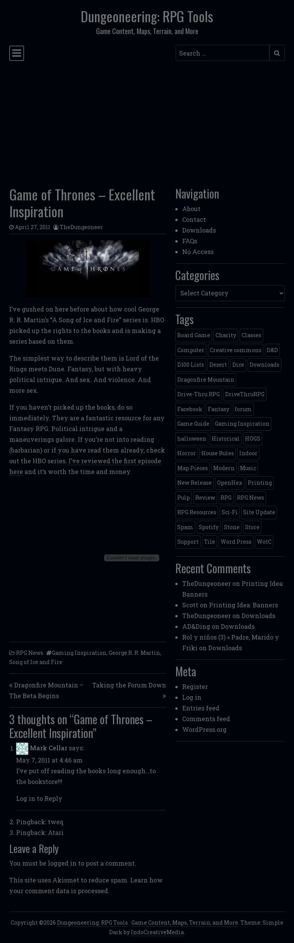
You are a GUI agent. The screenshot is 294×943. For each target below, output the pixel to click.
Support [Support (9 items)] (188, 541)
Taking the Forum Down (129, 685)
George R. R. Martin (134, 652)
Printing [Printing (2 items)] (260, 482)
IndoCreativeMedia (157, 932)
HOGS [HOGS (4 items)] (252, 438)
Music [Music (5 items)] (248, 468)
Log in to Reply (39, 798)
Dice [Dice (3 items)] (238, 364)
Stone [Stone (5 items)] (232, 527)
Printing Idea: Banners (243, 605)
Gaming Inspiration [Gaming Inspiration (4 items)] (242, 423)
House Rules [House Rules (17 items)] (217, 453)
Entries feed (200, 708)
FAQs (189, 241)
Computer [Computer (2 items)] (190, 350)
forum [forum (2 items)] (243, 409)
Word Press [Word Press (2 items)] (236, 541)
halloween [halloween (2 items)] (191, 438)
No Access (198, 252)
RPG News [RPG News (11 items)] (250, 497)
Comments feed (206, 719)
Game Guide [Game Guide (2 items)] (193, 423)
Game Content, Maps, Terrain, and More (184, 922)
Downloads (199, 230)
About (191, 209)
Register (195, 686)
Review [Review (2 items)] (205, 497)
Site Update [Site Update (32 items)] (259, 512)
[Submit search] (277, 53)
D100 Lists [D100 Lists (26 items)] (190, 364)
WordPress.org (204, 729)
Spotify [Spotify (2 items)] (209, 527)
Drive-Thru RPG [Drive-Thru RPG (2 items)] (198, 394)
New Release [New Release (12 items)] (194, 482)
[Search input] (223, 53)
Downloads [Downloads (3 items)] (264, 364)
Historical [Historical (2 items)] (226, 438)
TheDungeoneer (81, 227)
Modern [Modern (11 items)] (224, 468)
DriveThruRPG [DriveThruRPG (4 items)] (245, 394)
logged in (62, 863)
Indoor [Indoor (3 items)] (248, 453)
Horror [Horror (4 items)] (186, 453)
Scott (190, 605)
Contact (194, 219)
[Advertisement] (147, 121)
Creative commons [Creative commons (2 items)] (235, 350)
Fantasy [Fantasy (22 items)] (218, 409)
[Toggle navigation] (16, 53)
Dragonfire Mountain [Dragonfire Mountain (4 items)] (205, 379)
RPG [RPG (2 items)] (226, 497)
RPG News (29, 652)
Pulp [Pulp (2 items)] (183, 497)
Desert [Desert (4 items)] (218, 364)
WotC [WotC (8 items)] (264, 541)
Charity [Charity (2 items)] (226, 335)
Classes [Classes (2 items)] (251, 335)
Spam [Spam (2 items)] (185, 527)
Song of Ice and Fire (35, 662)
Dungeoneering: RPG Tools (147, 16)
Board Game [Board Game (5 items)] (193, 335)
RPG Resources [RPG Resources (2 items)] (196, 512)
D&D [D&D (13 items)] (272, 350)
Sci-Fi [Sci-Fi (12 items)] (230, 512)
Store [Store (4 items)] (252, 527)
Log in (191, 697)
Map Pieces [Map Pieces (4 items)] (192, 468)
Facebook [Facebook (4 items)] (190, 409)
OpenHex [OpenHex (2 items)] (229, 482)
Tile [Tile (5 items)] (209, 541)
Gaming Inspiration (79, 652)
